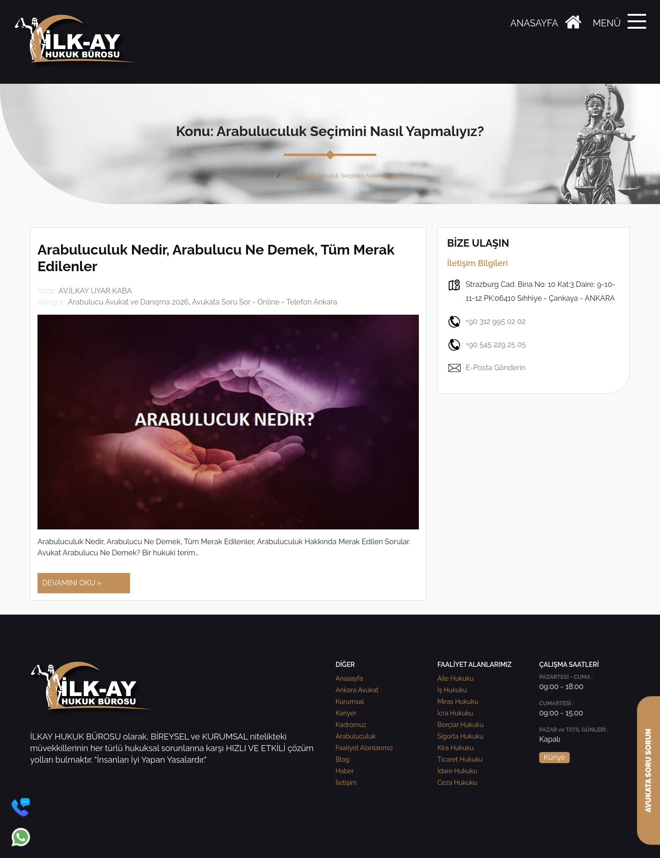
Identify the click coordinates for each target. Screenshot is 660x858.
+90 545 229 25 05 (486, 345)
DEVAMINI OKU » (71, 582)
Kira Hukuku (455, 748)
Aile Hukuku (455, 678)
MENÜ (607, 23)
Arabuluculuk (356, 736)
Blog (342, 759)
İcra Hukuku (455, 713)
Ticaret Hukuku (460, 759)
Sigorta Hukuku (460, 736)
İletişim (346, 782)
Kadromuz (351, 724)
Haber (345, 771)
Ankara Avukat (357, 690)
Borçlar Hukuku (460, 724)
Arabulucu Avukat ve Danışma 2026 (128, 302)
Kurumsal (350, 701)
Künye (554, 757)
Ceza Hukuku (457, 782)
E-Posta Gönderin (486, 368)
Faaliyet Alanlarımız (364, 748)
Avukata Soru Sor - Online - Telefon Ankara (264, 302)
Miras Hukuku (457, 701)
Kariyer (346, 713)
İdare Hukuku (457, 771)
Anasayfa (259, 175)
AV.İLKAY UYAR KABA (95, 290)
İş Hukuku (452, 690)
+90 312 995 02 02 (486, 322)
